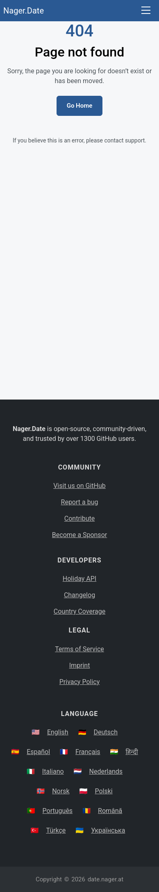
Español (38, 752)
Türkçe (56, 830)
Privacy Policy (79, 682)
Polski (103, 791)
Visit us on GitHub (79, 486)
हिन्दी (131, 752)
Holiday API (79, 579)
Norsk (60, 791)
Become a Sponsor (79, 535)
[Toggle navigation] (145, 11)
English (57, 732)
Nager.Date (23, 11)
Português (58, 811)
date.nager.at (105, 879)
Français (87, 752)
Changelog (79, 595)
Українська (108, 830)
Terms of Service (79, 649)
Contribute (79, 518)
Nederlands (106, 771)
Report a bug (79, 502)
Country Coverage (79, 611)
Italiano (53, 771)
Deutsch (106, 732)
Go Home (80, 105)
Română (110, 811)
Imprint (79, 665)
